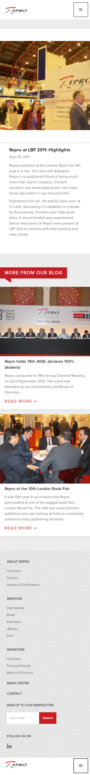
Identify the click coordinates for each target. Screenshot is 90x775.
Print (10, 636)
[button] (80, 9)
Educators (14, 622)
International (15, 608)
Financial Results (19, 666)
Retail (11, 615)
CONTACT (14, 693)
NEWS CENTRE (18, 683)
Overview (13, 571)
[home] (16, 9)
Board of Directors (20, 673)
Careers (12, 578)
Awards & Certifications (23, 585)
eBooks (12, 629)
